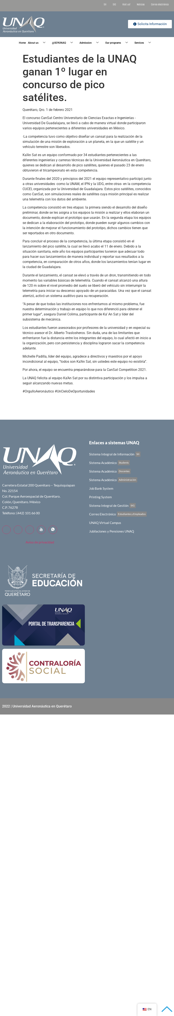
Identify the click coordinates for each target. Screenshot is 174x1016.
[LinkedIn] (29, 529)
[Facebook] (6, 529)
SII (105, 4)
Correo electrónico (160, 4)
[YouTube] (41, 529)
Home (22, 42)
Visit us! (126, 4)
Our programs (118, 43)
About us (38, 43)
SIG (114, 4)
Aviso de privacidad (40, 542)
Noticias (141, 4)
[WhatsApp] (53, 529)
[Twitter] (18, 529)
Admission (90, 43)
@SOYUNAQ (64, 43)
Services (144, 43)
